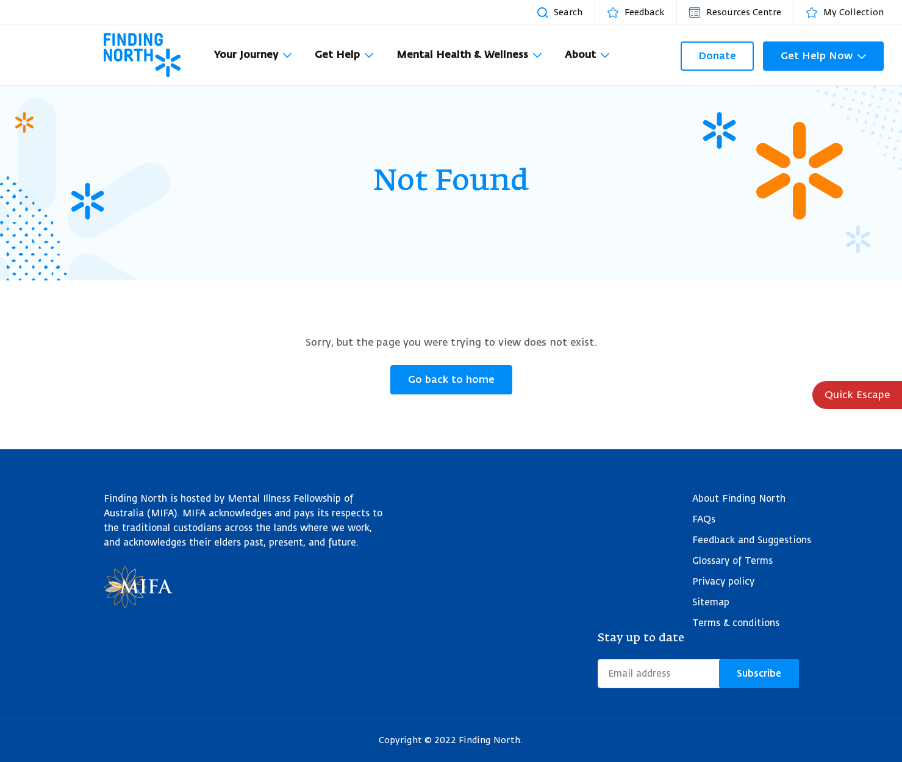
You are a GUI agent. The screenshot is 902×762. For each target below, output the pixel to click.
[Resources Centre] (741, 12)
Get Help (337, 54)
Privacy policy (723, 582)
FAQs (703, 520)
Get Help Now (817, 56)
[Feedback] (641, 12)
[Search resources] (566, 12)
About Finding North (739, 499)
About (580, 54)
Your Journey (246, 54)
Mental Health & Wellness (462, 54)
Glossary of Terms (732, 561)
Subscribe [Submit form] (759, 673)
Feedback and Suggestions (751, 540)
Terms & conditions (735, 623)
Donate (717, 56)
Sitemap (710, 602)
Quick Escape (857, 395)
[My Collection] (851, 12)
